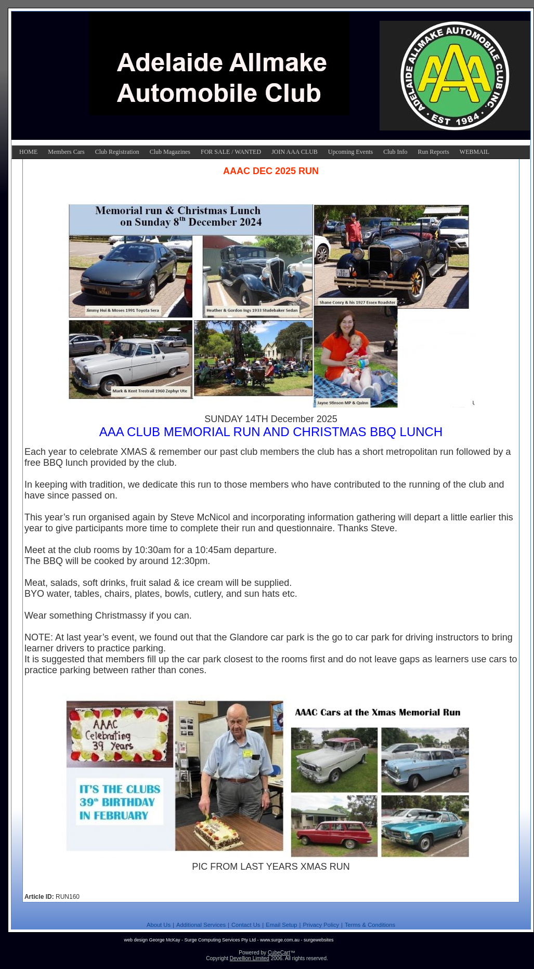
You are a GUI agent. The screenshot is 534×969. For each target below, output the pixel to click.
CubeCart (279, 952)
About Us (159, 925)
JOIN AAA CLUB (294, 151)
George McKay (164, 939)
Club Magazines (170, 151)
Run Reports (433, 151)
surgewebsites (319, 939)
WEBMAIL (474, 151)
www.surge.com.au (279, 939)
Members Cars (66, 151)
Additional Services (201, 925)
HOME (28, 151)
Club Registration (117, 151)
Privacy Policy (321, 925)
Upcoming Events (350, 151)
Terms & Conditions (370, 925)
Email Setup (281, 925)
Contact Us (245, 925)
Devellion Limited (249, 958)
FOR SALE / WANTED (231, 151)
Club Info (395, 151)
